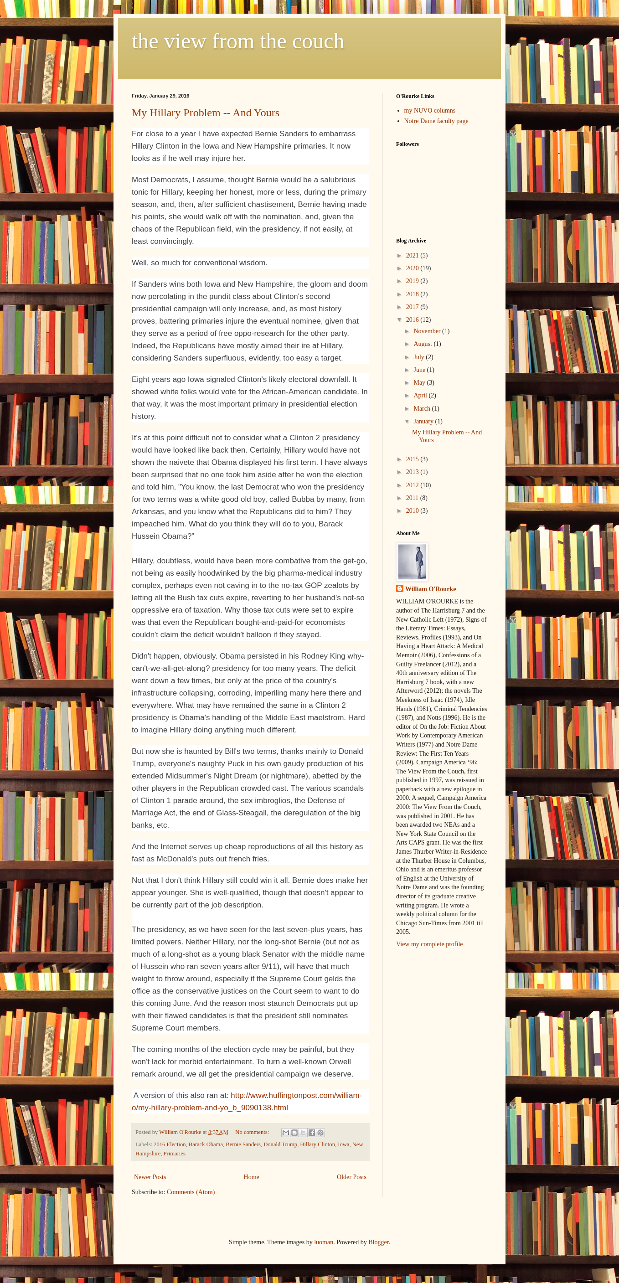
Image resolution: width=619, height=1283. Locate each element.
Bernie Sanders (243, 1144)
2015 (413, 459)
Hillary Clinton (317, 1144)
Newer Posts (150, 1177)
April (420, 395)
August (423, 343)
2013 (413, 472)
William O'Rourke (430, 589)
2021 (413, 255)
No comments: (252, 1132)
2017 (413, 307)
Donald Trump (280, 1144)
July (419, 357)
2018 (413, 294)
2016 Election (170, 1144)
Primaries (175, 1153)
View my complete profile (429, 944)
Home (251, 1177)
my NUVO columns (430, 110)
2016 (413, 319)
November (427, 331)
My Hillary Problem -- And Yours (205, 113)
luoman (323, 1242)
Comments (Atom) (191, 1192)
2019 (413, 281)
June (420, 369)
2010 (413, 510)
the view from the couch (238, 41)
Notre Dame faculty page (436, 121)
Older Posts (351, 1177)
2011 (413, 498)
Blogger (378, 1242)
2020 (413, 268)
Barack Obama (206, 1144)
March (422, 408)
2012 (413, 485)
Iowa (343, 1144)
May (420, 382)
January (424, 421)
